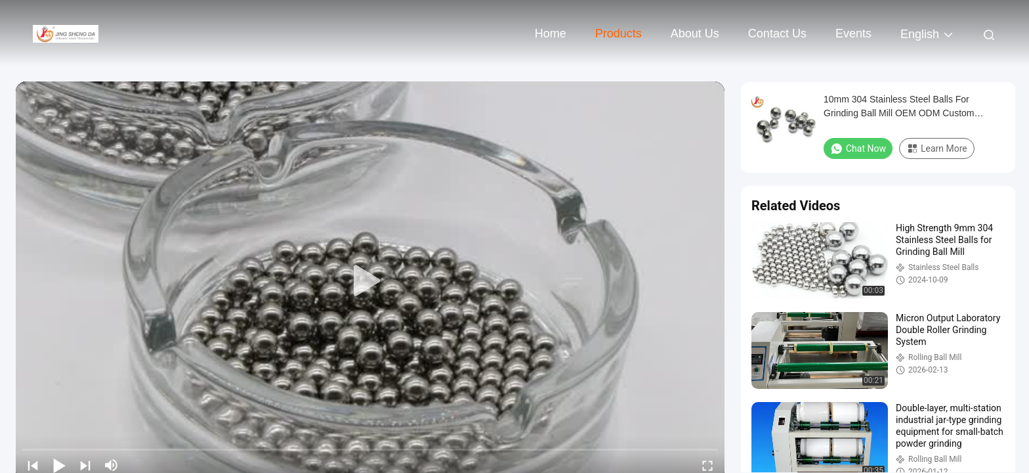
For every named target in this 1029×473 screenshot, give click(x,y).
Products (618, 33)
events (853, 33)
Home (550, 33)
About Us (695, 33)
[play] (370, 281)
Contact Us (777, 33)
